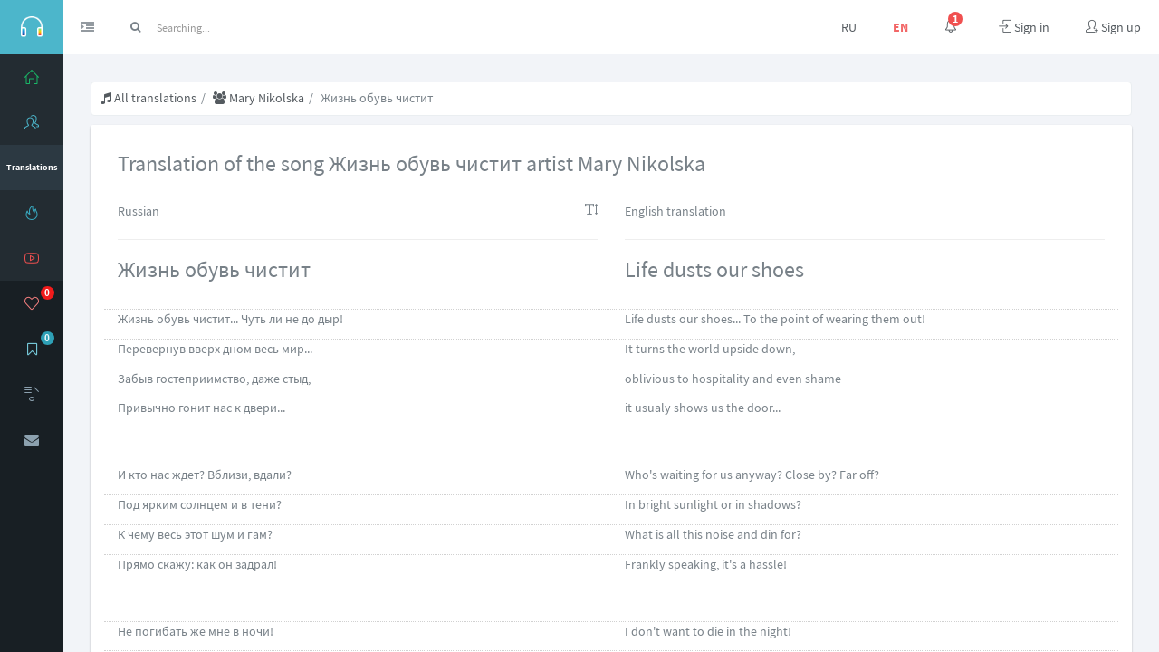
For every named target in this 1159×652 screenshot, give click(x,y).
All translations (148, 98)
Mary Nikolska (258, 98)
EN (900, 27)
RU (849, 27)
